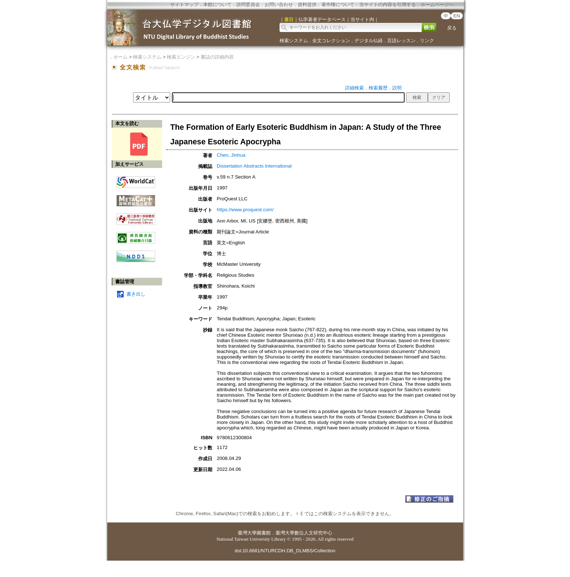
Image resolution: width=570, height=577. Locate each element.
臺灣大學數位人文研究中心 (304, 533)
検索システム (294, 40)
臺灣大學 (247, 533)
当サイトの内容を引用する (387, 4)
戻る (452, 28)
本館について (217, 4)
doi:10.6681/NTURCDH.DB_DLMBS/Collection (284, 550)
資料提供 (307, 4)
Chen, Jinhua (231, 155)
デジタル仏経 (368, 40)
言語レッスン (401, 40)
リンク (427, 40)
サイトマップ (184, 4)
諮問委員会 (248, 4)
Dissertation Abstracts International (254, 166)
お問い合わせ (279, 4)
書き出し (136, 294)
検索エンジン (181, 57)
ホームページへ (437, 4)
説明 (397, 88)
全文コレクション (331, 40)
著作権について (337, 4)
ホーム (120, 57)
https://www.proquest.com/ (245, 209)
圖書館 (264, 533)
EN (456, 16)
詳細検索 (354, 88)
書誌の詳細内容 (217, 57)
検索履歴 (378, 88)
